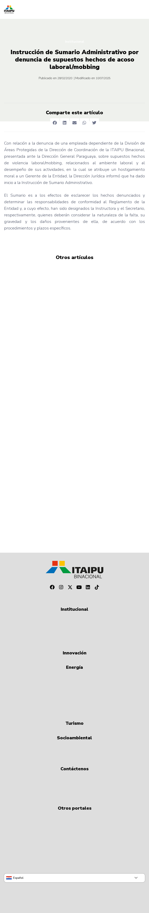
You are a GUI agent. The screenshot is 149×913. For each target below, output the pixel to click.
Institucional (74, 42)
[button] (54, 123)
